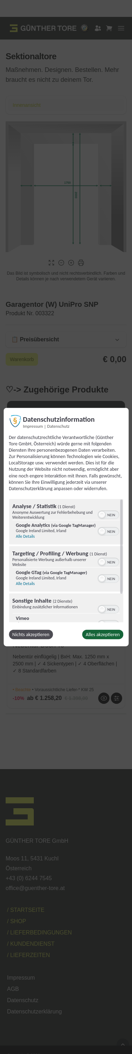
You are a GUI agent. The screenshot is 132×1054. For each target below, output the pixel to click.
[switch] (108, 514)
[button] (102, 515)
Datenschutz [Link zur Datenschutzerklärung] (58, 425)
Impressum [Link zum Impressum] (33, 425)
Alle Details (25, 536)
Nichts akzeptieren (30, 635)
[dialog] (66, 527)
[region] (66, 560)
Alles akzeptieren (103, 635)
